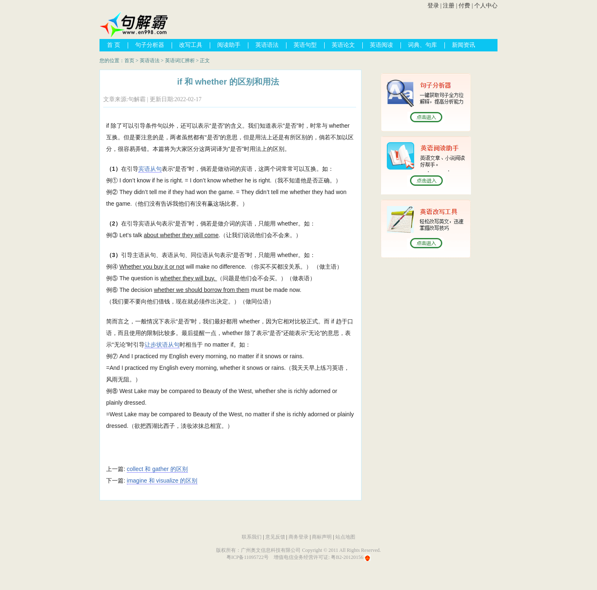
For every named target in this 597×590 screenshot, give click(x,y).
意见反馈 (275, 537)
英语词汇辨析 (180, 60)
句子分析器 (149, 45)
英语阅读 (381, 45)
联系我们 (252, 537)
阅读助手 (228, 45)
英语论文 (343, 45)
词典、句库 (422, 45)
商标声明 (322, 537)
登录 (433, 5)
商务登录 (298, 537)
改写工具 (190, 45)
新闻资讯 (463, 45)
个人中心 (486, 5)
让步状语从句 (162, 344)
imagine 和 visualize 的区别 (162, 480)
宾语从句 (150, 168)
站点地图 (345, 537)
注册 (448, 5)
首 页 (113, 45)
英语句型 (305, 45)
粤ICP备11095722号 (247, 557)
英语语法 (267, 45)
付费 (464, 5)
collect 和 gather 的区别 (157, 469)
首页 (129, 60)
